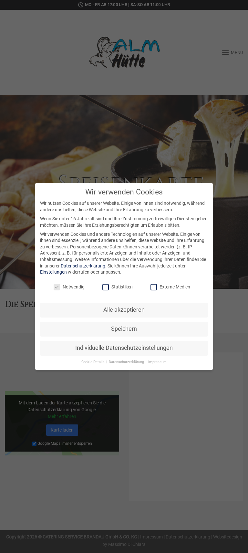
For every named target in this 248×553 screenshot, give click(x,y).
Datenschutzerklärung (83, 265)
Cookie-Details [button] (93, 362)
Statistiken (117, 287)
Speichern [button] (124, 329)
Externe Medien (170, 287)
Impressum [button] (157, 362)
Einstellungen (53, 272)
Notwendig (69, 287)
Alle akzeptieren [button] (124, 310)
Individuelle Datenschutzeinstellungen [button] (124, 348)
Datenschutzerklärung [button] (127, 362)
